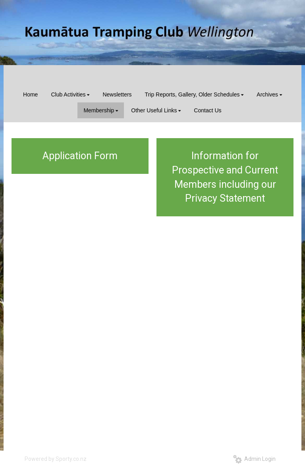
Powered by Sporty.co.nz (56, 459)
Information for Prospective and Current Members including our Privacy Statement (225, 177)
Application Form (80, 156)
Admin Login (254, 459)
